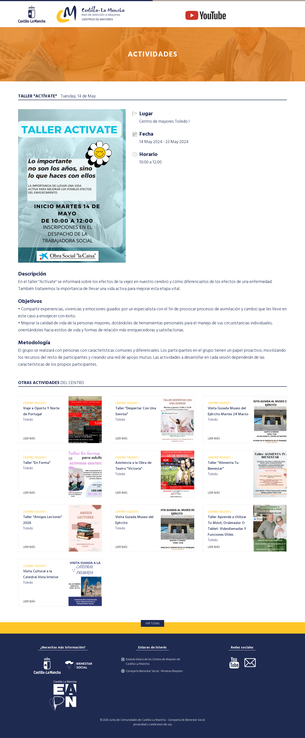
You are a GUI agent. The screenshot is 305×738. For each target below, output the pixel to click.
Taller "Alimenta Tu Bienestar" (223, 466)
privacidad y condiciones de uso (152, 724)
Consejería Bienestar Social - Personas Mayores (154, 671)
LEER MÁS (29, 438)
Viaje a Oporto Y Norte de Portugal (41, 411)
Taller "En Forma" (36, 463)
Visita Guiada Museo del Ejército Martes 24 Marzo (228, 411)
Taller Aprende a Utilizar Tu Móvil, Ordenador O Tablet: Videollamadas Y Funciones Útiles (227, 526)
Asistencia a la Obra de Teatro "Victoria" (133, 466)
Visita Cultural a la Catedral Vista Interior (41, 574)
